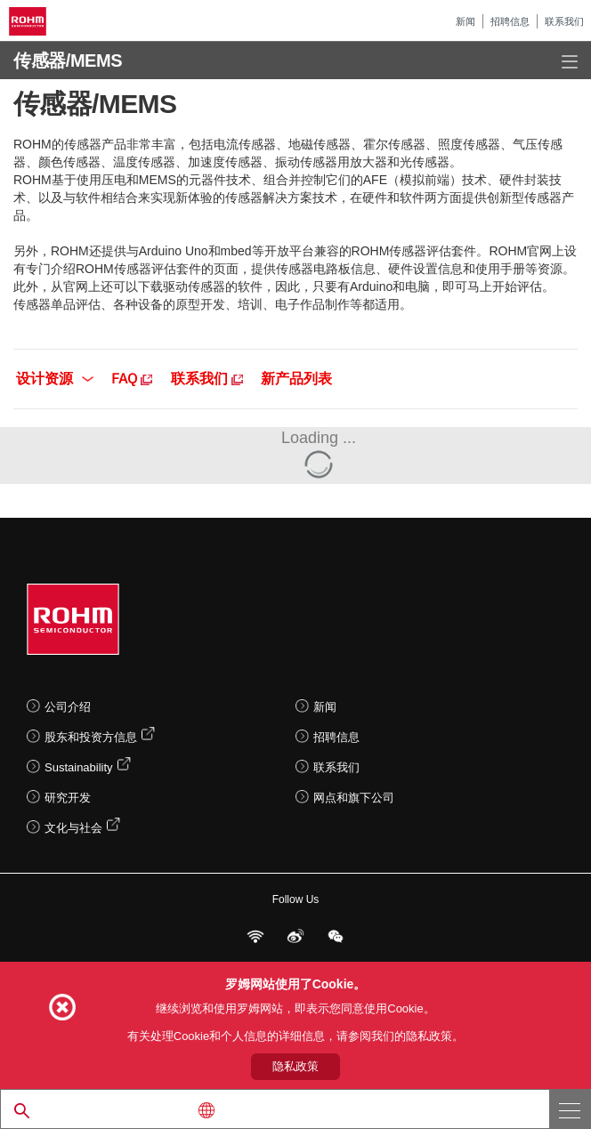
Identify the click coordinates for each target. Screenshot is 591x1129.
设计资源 (54, 377)
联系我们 (564, 21)
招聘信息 (510, 21)
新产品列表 (296, 377)
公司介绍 (68, 707)
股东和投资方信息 (91, 737)
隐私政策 (295, 1066)
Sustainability (79, 767)
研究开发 (68, 797)
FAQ (131, 377)
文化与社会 (73, 828)
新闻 (465, 21)
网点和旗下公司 (353, 797)
